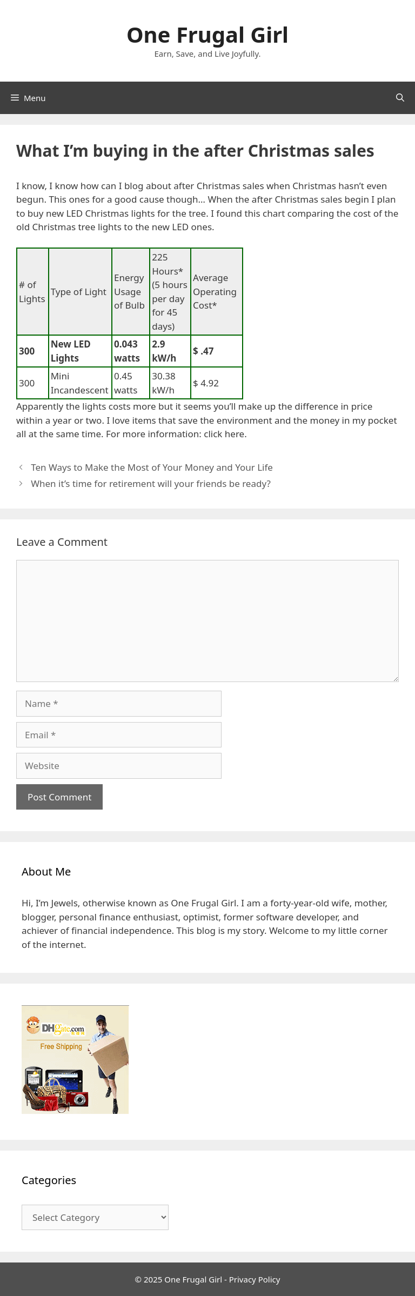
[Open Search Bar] (400, 98)
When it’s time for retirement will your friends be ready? (151, 483)
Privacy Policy (254, 1279)
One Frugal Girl (207, 34)
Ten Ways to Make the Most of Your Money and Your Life (152, 467)
